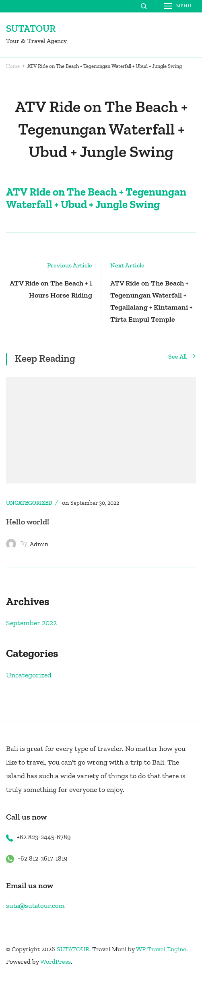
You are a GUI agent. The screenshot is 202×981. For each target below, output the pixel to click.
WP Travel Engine (161, 949)
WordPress (55, 961)
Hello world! (27, 521)
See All (182, 357)
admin (39, 544)
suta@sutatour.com (35, 905)
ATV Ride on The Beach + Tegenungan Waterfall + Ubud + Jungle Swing (96, 198)
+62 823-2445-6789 (44, 837)
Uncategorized (29, 503)
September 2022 (31, 622)
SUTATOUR (31, 28)
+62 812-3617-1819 (43, 858)
